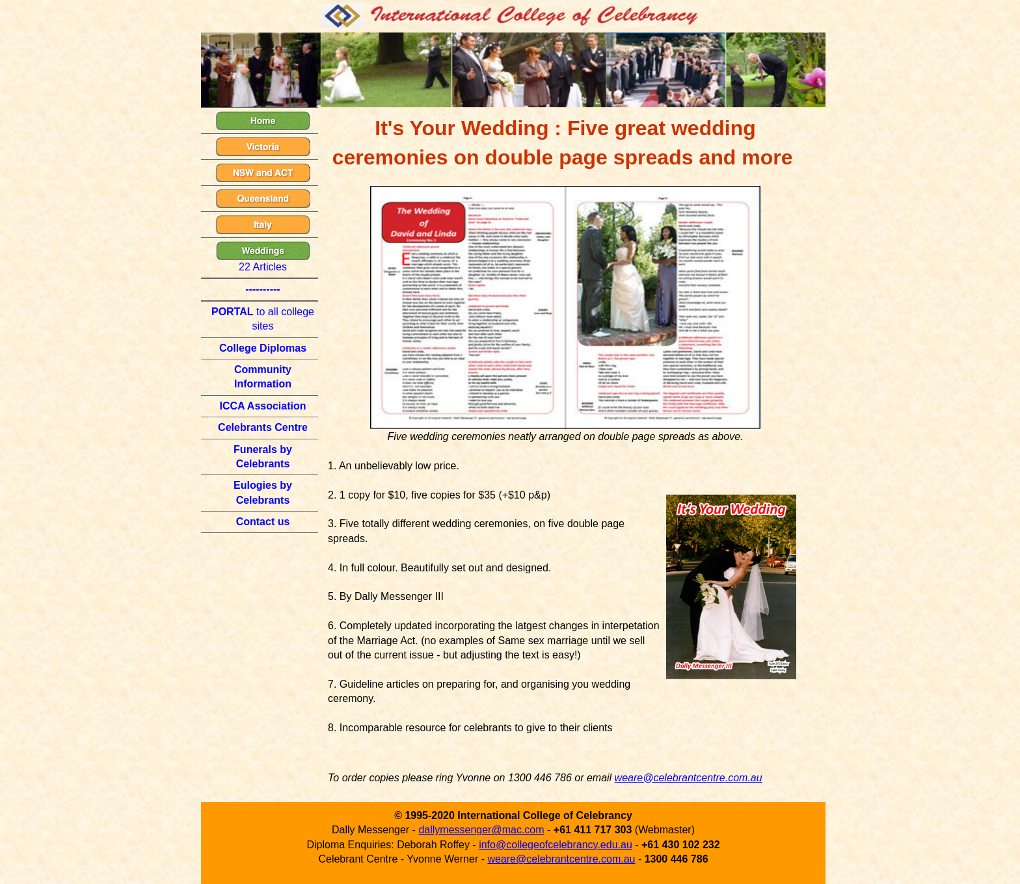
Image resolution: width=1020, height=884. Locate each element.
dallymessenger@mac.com (481, 829)
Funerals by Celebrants (263, 456)
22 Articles (263, 256)
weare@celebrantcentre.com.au (688, 777)
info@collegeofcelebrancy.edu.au (555, 844)
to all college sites (262, 319)
